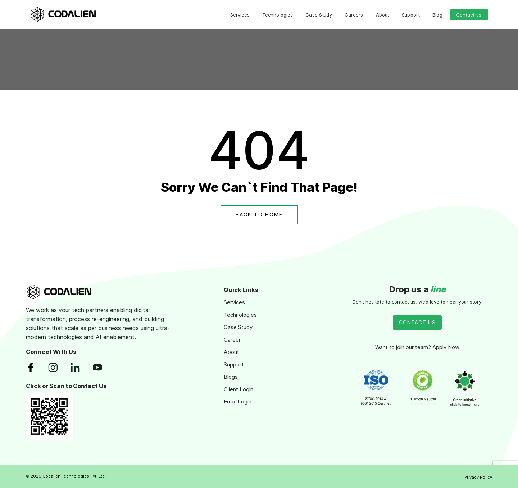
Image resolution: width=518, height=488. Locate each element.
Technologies (277, 15)
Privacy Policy (478, 477)
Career (232, 339)
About (383, 15)
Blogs (231, 376)
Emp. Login (237, 401)
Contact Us (417, 322)
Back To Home (259, 214)
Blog (437, 15)
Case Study (318, 15)
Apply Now (445, 347)
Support (411, 15)
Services (240, 15)
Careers (354, 15)
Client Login (238, 389)
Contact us (468, 15)
